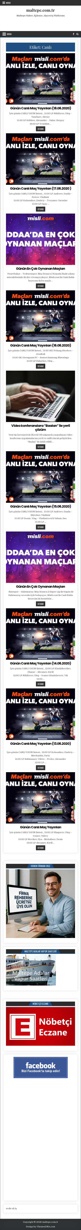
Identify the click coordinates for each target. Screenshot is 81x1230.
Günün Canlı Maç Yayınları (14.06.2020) (40, 663)
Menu (8, 2)
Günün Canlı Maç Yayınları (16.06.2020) (40, 345)
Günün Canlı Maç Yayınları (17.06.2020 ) (40, 188)
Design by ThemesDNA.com (40, 1227)
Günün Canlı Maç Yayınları (40, 827)
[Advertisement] (41, 23)
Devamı (41, 128)
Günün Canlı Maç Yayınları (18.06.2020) (40, 108)
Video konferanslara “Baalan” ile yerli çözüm (40, 427)
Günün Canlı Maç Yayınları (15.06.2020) (40, 506)
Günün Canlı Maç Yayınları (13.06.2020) (40, 743)
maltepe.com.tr (40, 10)
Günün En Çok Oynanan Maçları (40, 268)
